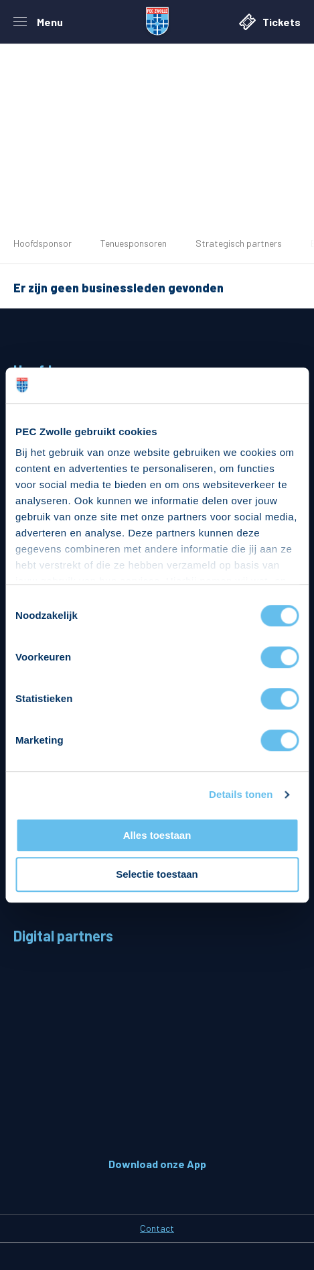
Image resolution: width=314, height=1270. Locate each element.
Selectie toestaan (157, 874)
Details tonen (240, 794)
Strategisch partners (238, 243)
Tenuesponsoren (133, 243)
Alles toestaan (157, 835)
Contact (157, 1228)
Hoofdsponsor (42, 243)
